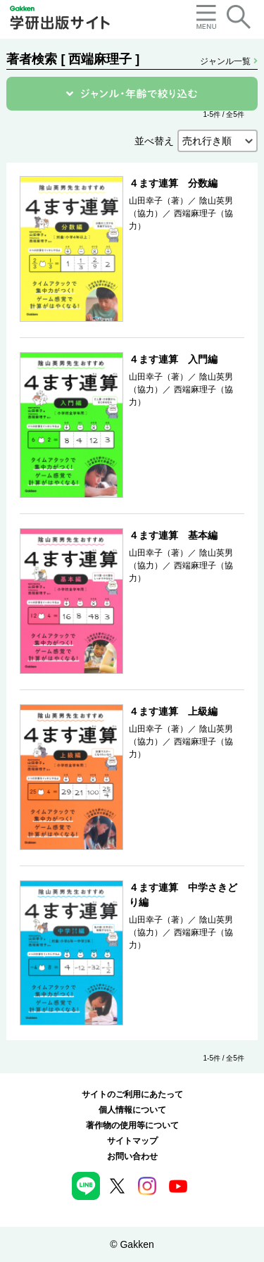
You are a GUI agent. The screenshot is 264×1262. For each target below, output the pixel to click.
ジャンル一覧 (228, 61)
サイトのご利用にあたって (132, 1094)
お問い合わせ (132, 1156)
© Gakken (131, 1244)
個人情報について (132, 1110)
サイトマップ (132, 1141)
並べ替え (154, 140)
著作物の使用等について (132, 1125)
